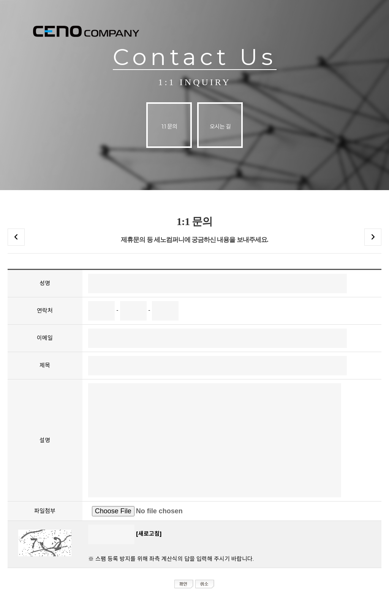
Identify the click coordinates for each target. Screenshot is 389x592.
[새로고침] (149, 533)
